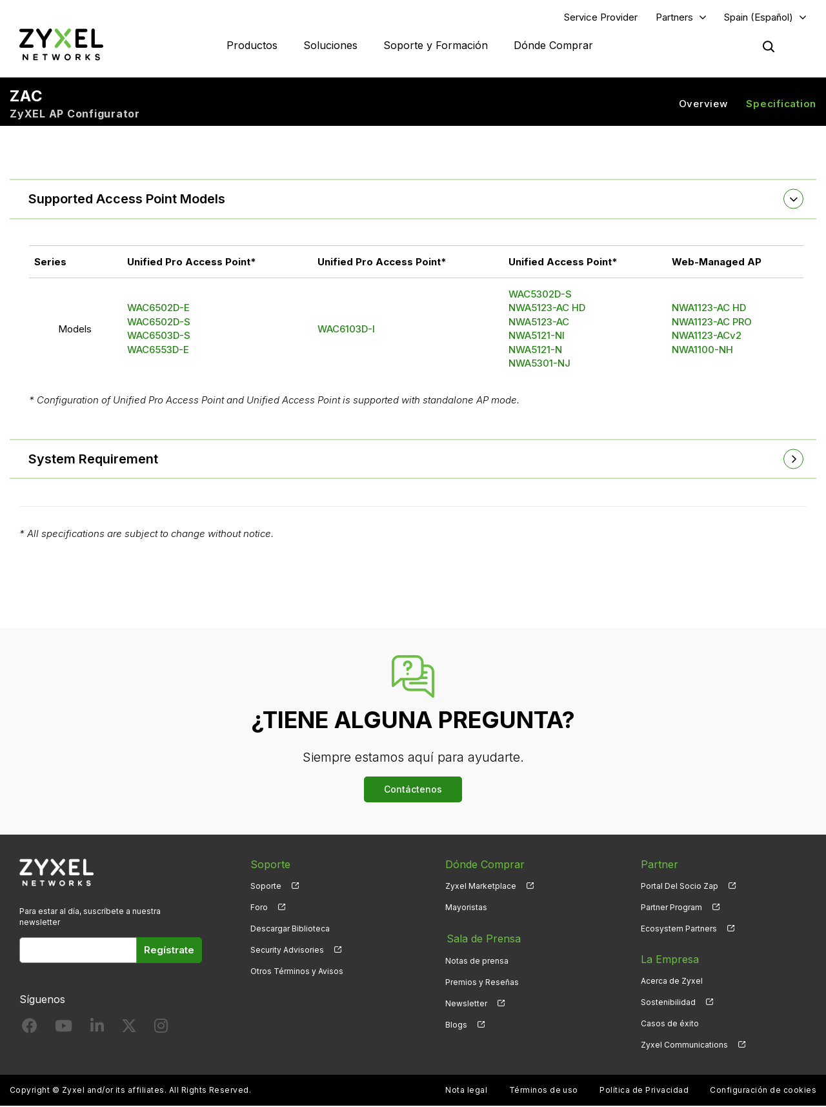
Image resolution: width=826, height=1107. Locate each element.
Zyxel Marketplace (480, 886)
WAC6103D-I (346, 329)
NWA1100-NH (702, 350)
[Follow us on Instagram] (161, 1029)
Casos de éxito (670, 1024)
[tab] (413, 200)
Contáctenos (413, 789)
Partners (674, 17)
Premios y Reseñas (482, 981)
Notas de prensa (477, 960)
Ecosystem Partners (679, 929)
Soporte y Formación (435, 45)
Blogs (456, 1024)
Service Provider (601, 17)
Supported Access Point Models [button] (127, 199)
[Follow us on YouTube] (63, 1029)
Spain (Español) (758, 17)
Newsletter (466, 1003)
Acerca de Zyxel (672, 981)
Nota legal (466, 1091)
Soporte (265, 886)
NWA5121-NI (537, 336)
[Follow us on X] (129, 1029)
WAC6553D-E (158, 350)
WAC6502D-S (158, 322)
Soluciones (330, 45)
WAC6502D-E (158, 308)
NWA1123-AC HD (709, 308)
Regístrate (169, 950)
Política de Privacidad (644, 1091)
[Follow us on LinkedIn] (97, 1029)
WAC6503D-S (158, 336)
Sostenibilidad (668, 1003)
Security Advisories (287, 950)
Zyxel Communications (684, 1046)
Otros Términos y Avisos (296, 972)
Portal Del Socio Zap (679, 886)
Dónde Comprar (553, 45)
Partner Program (671, 908)
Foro (259, 908)
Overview (703, 103)
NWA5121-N (535, 350)
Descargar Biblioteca (290, 929)
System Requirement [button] (94, 459)
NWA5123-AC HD (547, 308)
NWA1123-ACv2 (706, 336)
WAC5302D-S (540, 295)
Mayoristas (466, 908)
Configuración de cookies (763, 1091)
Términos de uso (543, 1091)
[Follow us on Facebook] (29, 1029)
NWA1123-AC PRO (712, 322)
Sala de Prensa (482, 938)
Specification (781, 103)
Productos (252, 45)
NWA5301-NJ (539, 364)
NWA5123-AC (539, 322)
